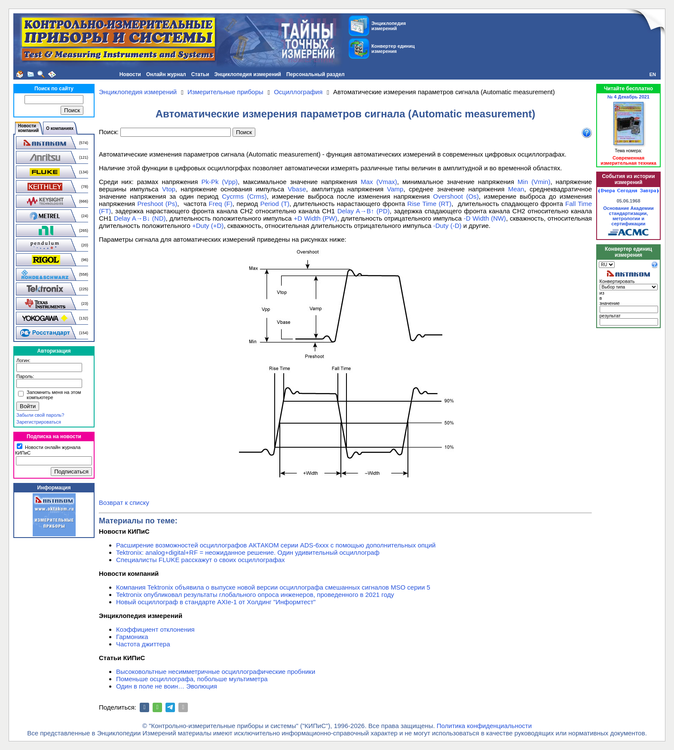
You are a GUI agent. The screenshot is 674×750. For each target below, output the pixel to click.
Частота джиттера (143, 644)
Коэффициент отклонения (155, 629)
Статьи (200, 74)
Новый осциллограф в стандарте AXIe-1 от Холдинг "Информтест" (216, 602)
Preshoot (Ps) (157, 203)
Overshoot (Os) (456, 196)
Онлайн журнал (166, 74)
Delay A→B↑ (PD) (363, 211)
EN (652, 74)
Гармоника (132, 636)
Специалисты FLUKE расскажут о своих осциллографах (200, 559)
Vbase (297, 189)
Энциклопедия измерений (247, 74)
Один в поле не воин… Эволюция (166, 686)
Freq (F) (221, 203)
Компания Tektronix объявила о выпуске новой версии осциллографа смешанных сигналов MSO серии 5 (273, 587)
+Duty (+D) (208, 225)
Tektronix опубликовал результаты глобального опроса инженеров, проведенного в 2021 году (255, 594)
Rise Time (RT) (429, 203)
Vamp (395, 189)
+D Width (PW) (315, 218)
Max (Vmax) (379, 181)
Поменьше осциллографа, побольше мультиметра (192, 678)
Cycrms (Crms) (244, 196)
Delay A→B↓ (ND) (140, 218)
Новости (130, 74)
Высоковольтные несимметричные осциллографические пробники (215, 671)
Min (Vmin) (534, 181)
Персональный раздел (315, 74)
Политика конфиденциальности (484, 725)
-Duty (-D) (447, 225)
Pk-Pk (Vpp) (219, 181)
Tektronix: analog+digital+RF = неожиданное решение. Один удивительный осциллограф (248, 552)
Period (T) (274, 203)
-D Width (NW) (485, 218)
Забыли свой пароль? (40, 415)
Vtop (168, 189)
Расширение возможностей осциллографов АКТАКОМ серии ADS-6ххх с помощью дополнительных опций (275, 545)
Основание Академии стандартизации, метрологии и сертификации (628, 216)
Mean (516, 189)
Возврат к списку (124, 502)
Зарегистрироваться (38, 421)
